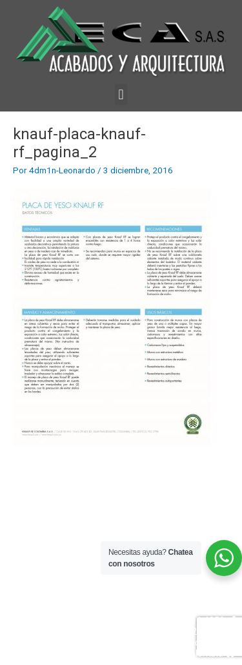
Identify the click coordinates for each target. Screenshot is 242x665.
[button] (121, 94)
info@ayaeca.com (193, 642)
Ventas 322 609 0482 (187, 609)
